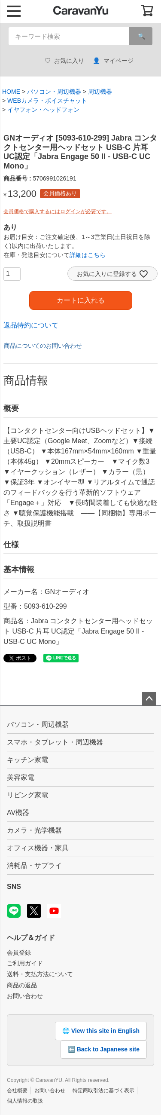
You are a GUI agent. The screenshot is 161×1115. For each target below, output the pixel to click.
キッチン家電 (27, 759)
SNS (14, 886)
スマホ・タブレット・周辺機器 (55, 742)
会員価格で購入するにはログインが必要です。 (57, 211)
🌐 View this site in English (101, 1030)
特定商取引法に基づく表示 (103, 1090)
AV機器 (18, 812)
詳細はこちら (88, 254)
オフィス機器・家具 (38, 848)
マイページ (113, 60)
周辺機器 (100, 91)
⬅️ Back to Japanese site (104, 1049)
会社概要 (17, 1090)
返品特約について (30, 325)
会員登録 (19, 952)
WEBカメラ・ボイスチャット (47, 100)
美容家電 (20, 777)
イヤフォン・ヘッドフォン (43, 109)
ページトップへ (149, 699)
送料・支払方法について (40, 974)
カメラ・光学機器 (34, 830)
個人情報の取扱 (25, 1101)
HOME (11, 91)
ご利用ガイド (25, 963)
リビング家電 (27, 795)
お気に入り (64, 60)
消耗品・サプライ (34, 865)
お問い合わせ (25, 995)
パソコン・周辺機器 (54, 91)
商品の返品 (22, 985)
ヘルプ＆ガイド (31, 937)
